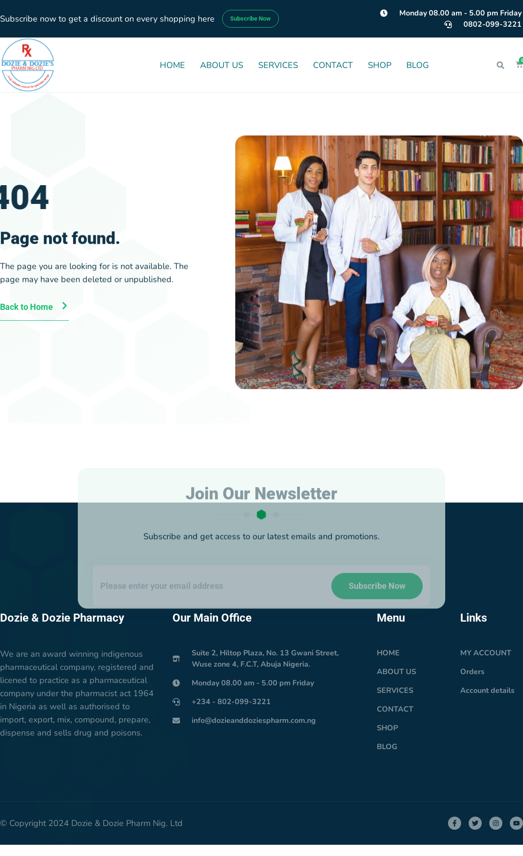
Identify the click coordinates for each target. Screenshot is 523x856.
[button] (500, 65)
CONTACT (333, 65)
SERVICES (278, 65)
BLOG (417, 65)
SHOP (379, 65)
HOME (172, 65)
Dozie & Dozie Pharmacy (62, 617)
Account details (487, 690)
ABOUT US (221, 65)
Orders (472, 672)
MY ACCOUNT (485, 653)
